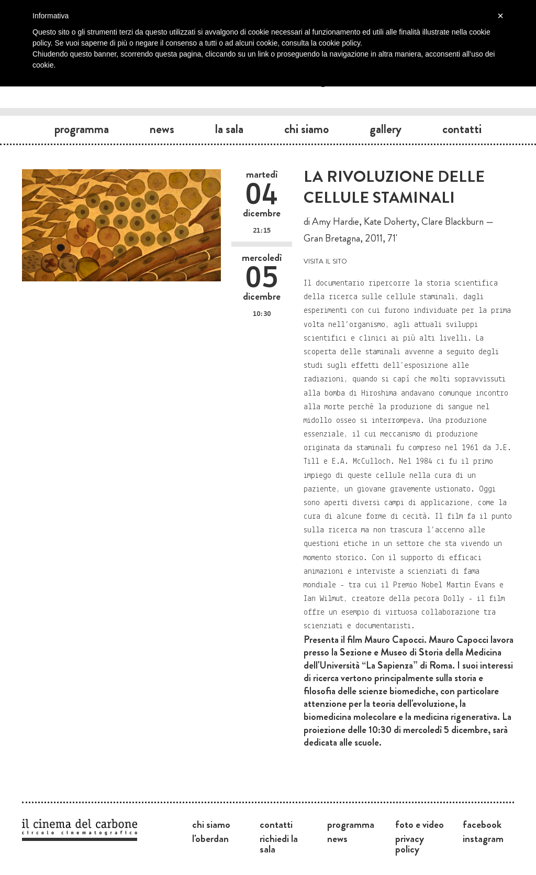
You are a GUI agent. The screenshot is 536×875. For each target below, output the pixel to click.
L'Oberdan (210, 838)
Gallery (385, 129)
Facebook (482, 824)
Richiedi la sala (279, 843)
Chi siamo (306, 129)
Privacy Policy (409, 843)
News (162, 129)
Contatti (462, 129)
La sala (229, 129)
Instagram (483, 838)
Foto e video (419, 824)
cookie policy (339, 43)
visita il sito (325, 260)
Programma (81, 129)
